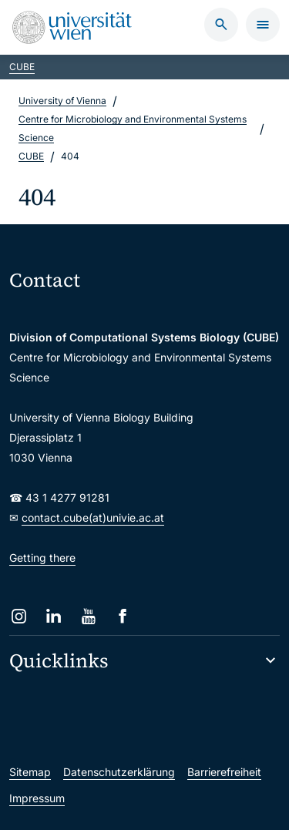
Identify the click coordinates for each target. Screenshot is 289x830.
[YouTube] (88, 616)
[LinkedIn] (53, 616)
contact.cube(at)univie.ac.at (93, 517)
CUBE (22, 66)
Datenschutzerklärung (119, 771)
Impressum (37, 798)
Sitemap (30, 771)
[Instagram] (19, 616)
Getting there (42, 557)
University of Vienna (62, 100)
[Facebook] (123, 616)
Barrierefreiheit (224, 771)
